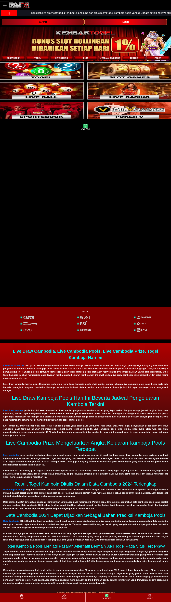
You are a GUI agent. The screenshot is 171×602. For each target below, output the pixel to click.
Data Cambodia (11, 521)
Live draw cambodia (13, 365)
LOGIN (125, 22)
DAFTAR (43, 22)
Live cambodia (11, 455)
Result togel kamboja (14, 489)
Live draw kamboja (13, 410)
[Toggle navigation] (4, 5)
